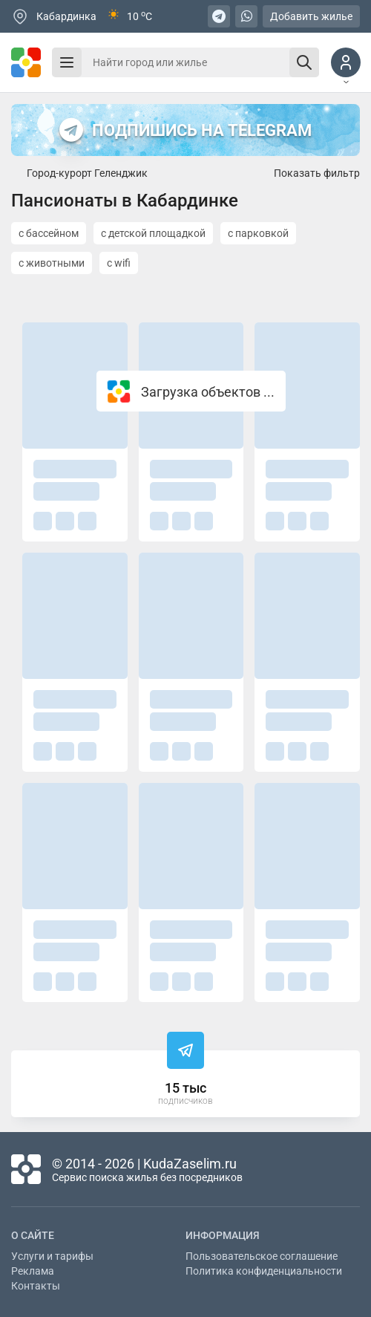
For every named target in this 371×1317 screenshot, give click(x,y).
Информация (223, 1235)
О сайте (32, 1235)
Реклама (32, 1271)
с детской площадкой (153, 233)
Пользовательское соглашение (262, 1256)
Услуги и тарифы (52, 1256)
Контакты (35, 1286)
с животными (52, 263)
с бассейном (49, 233)
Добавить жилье (311, 16)
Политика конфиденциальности (264, 1271)
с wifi (119, 263)
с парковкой (258, 233)
